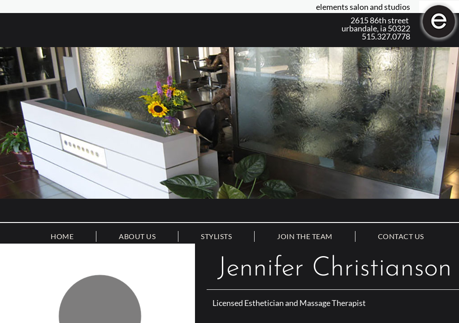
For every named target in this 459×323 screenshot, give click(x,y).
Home (62, 236)
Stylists (216, 236)
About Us (137, 236)
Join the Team (305, 236)
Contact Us (401, 236)
